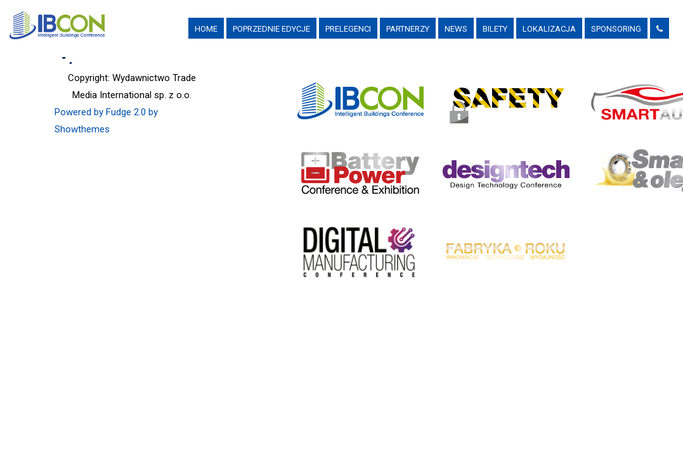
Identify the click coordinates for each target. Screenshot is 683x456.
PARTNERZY (407, 29)
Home (206, 29)
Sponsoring (616, 29)
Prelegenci (348, 29)
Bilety (495, 29)
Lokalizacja (549, 29)
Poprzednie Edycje (271, 29)
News (456, 29)
